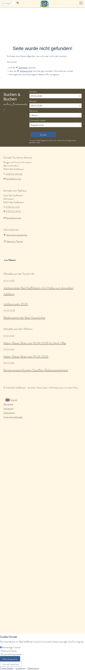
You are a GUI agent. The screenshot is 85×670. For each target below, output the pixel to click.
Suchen (18, 3)
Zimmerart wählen (37, 120)
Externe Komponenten (12, 654)
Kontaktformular (13, 178)
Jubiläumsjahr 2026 (15, 304)
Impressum (8, 408)
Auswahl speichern (10, 664)
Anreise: (33, 91)
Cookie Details (6, 668)
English (14, 399)
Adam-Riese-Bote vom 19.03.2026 (25, 356)
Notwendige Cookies (11, 647)
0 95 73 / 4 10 (13, 207)
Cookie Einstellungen (13, 417)
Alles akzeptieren (10, 659)
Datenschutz (9, 412)
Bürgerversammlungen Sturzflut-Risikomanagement (35, 370)
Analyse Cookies (9, 650)
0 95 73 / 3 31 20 (14, 174)
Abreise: (33, 101)
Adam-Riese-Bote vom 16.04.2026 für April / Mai (34, 343)
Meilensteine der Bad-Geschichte (24, 317)
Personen (33, 110)
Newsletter (8, 404)
